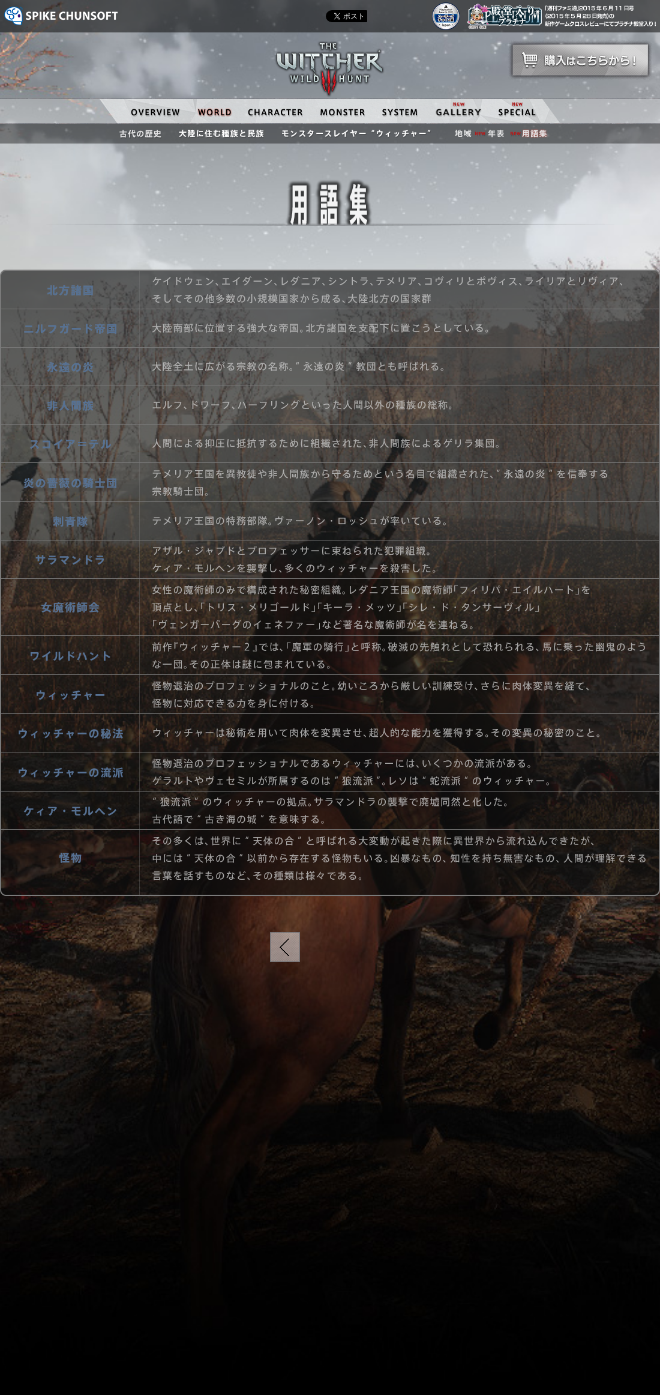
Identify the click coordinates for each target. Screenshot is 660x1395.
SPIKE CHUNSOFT (61, 16)
